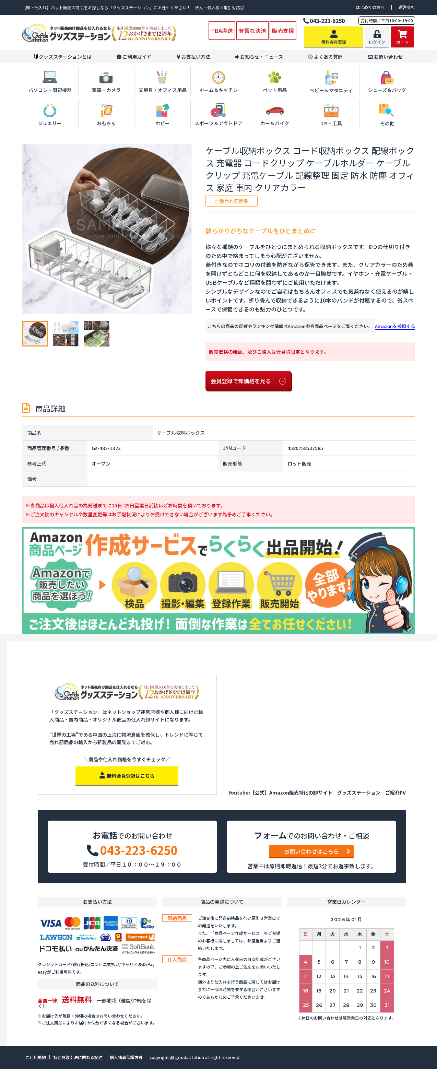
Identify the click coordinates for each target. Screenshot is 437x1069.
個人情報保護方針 (126, 1057)
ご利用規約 (35, 1057)
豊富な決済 (252, 30)
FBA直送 (222, 30)
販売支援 (283, 30)
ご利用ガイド (134, 56)
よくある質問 (325, 56)
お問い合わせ (385, 56)
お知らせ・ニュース (259, 56)
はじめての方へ (370, 7)
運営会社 (407, 7)
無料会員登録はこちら (127, 775)
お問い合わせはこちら (317, 851)
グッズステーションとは (63, 56)
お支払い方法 (193, 56)
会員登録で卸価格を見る (248, 381)
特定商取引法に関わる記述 (78, 1057)
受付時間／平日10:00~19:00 (387, 20)
